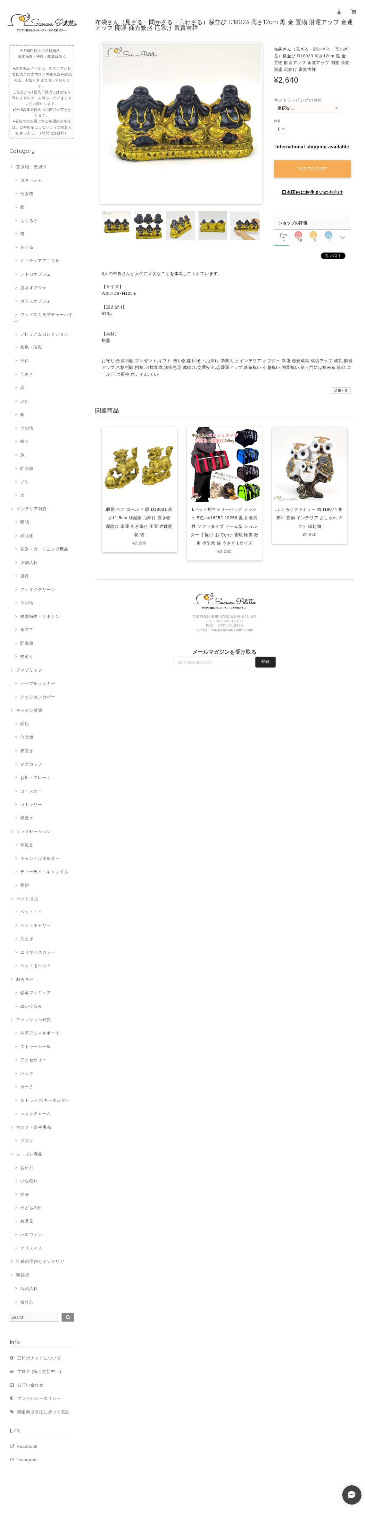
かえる (26, 247)
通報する (341, 390)
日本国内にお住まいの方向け (312, 192)
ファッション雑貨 (33, 1019)
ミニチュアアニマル (40, 260)
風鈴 (24, 576)
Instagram (27, 1459)
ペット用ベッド (35, 965)
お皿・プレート (35, 777)
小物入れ (29, 562)
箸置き (26, 750)
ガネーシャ (31, 180)
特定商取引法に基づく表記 (43, 1411)
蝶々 (24, 441)
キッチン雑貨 (29, 710)
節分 (24, 1194)
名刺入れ (29, 1288)
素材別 (26, 1301)
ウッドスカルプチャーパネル (43, 317)
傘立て (26, 629)
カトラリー (31, 804)
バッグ (26, 1073)
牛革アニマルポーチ (40, 1033)
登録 (265, 661)
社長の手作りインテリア (40, 1261)
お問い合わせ (30, 1384)
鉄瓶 (24, 723)
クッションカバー (37, 696)
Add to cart (312, 168)
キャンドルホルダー (40, 858)
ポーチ (26, 1086)
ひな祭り (29, 1181)
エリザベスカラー (37, 952)
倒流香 (26, 844)
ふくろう (29, 220)
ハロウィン (31, 1234)
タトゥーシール (35, 1046)
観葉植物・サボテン (40, 616)
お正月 (26, 1167)
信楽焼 (26, 737)
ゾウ (24, 481)
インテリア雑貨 (31, 508)
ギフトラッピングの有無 (298, 100)
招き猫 (26, 193)
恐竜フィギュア (35, 992)
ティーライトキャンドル (44, 871)
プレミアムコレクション (44, 334)
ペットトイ (31, 911)
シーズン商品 (29, 1154)
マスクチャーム (35, 1113)
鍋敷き (26, 818)
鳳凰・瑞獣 (31, 347)
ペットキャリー (35, 925)
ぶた (24, 401)
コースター (31, 791)
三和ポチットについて (39, 1358)
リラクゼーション (33, 831)
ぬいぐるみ (31, 1006)
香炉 (24, 885)
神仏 (24, 360)
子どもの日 (31, 1207)
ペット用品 (27, 898)
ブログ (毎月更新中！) (39, 1371)
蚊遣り (26, 656)
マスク (26, 1140)
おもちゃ (25, 979)
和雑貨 (22, 1275)
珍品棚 (26, 535)
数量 (277, 121)
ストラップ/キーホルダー (45, 1100)
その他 (26, 428)
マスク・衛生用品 (33, 1127)
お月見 (26, 1221)
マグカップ (31, 764)
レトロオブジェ (35, 274)
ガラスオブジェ (35, 301)
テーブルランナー (37, 683)
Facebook (27, 1446)
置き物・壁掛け (31, 166)
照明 (24, 522)
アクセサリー (33, 1060)
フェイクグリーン (37, 589)
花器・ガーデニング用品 (44, 549)
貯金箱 (26, 468)
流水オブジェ (33, 287)
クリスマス (31, 1248)
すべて (283, 235)
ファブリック (29, 670)
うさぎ (26, 374)
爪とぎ (26, 938)
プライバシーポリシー (39, 1398)
